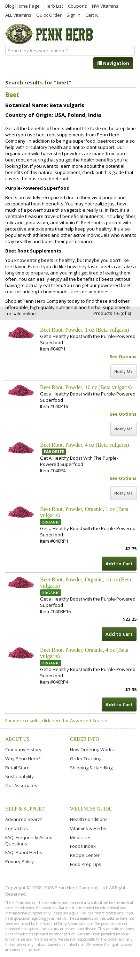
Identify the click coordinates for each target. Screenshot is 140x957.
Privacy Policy (19, 861)
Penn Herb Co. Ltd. (50, 34)
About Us (17, 739)
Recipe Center (85, 855)
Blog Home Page (22, 5)
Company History (23, 749)
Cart (92, 15)
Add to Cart (119, 563)
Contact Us (16, 828)
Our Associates (21, 785)
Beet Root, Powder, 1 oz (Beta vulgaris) (84, 330)
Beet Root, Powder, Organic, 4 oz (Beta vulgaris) (84, 653)
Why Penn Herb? (22, 758)
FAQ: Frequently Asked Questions (29, 840)
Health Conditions (89, 819)
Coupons (77, 5)
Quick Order (49, 14)
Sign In (73, 14)
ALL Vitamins (18, 14)
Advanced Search (23, 819)
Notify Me (123, 371)
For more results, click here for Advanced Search (56, 720)
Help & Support (25, 809)
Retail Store (17, 767)
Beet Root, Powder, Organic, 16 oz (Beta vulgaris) (85, 583)
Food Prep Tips (85, 864)
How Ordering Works (92, 749)
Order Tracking (85, 758)
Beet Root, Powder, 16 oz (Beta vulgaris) (86, 387)
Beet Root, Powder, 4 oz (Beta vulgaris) (84, 445)
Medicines (81, 837)
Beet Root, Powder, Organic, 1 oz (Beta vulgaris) (84, 512)
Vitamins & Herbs (88, 828)
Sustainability (19, 776)
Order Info (84, 739)
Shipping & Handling (91, 767)
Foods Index (83, 846)
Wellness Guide (91, 809)
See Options (123, 357)
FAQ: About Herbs (23, 852)
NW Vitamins (105, 5)
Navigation (113, 63)
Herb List (54, 5)
